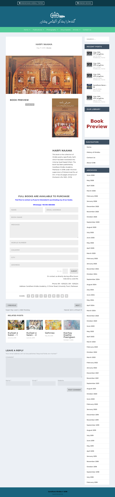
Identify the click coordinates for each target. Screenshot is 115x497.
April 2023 (90, 337)
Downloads (96, 91)
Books (49, 48)
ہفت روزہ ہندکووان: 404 (98, 97)
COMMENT (10, 357)
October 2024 (92, 274)
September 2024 (93, 279)
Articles (75, 30)
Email (34, 380)
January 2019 (92, 456)
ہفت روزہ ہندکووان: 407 (98, 53)
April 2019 (90, 451)
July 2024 (90, 290)
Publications (37, 30)
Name (8, 380)
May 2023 (90, 331)
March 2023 (91, 342)
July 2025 (90, 232)
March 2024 (91, 311)
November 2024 (93, 269)
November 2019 (93, 420)
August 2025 (91, 227)
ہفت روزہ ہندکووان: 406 (98, 64)
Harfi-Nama (30, 104)
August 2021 (91, 389)
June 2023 (90, 326)
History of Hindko (93, 152)
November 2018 (93, 461)
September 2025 (93, 222)
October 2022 (92, 352)
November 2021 (92, 378)
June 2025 (90, 238)
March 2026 (91, 191)
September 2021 (93, 383)
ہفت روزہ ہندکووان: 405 (98, 75)
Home (26, 30)
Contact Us (87, 30)
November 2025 (93, 212)
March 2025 (91, 253)
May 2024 (90, 300)
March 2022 (91, 357)
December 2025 (93, 206)
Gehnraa (50, 333)
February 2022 (92, 363)
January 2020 (92, 409)
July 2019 (90, 435)
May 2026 (90, 180)
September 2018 (93, 472)
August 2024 (91, 284)
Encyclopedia (66, 30)
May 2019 (90, 446)
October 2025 (92, 217)
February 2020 (92, 404)
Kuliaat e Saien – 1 (13, 334)
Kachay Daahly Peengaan (69, 335)
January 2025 (92, 264)
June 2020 (91, 399)
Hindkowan (96, 57)
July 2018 (90, 477)
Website (61, 380)
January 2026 (92, 201)
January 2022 (92, 368)
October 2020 (92, 394)
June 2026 (91, 175)
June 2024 (91, 295)
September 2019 (93, 425)
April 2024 (90, 305)
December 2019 (93, 415)
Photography (51, 30)
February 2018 (92, 482)
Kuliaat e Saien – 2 (31, 334)
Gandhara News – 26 (100, 86)
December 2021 (93, 373)
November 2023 (93, 316)
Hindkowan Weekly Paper (32, 3)
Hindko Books (85, 3)
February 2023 (92, 347)
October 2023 (92, 321)
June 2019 (90, 441)
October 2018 (92, 467)
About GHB (91, 163)
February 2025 (92, 258)
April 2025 (90, 248)
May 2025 (90, 243)
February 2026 (92, 196)
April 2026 (90, 186)
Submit (74, 271)
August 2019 (91, 430)
